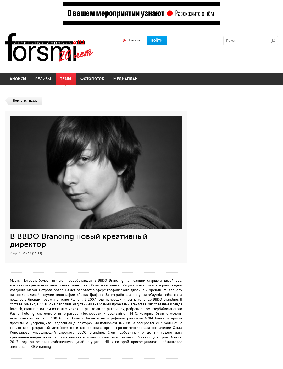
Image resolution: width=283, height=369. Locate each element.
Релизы (43, 79)
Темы (65, 79)
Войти (156, 41)
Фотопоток (92, 79)
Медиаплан (125, 79)
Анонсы (18, 79)
